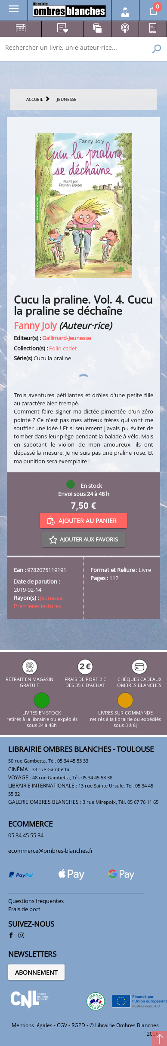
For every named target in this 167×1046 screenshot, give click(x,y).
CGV (62, 1025)
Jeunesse (51, 598)
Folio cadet (63, 348)
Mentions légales (32, 1025)
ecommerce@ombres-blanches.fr (50, 850)
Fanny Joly (35, 325)
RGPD (78, 1025)
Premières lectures (37, 606)
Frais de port (24, 909)
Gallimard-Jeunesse (66, 338)
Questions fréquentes (36, 901)
